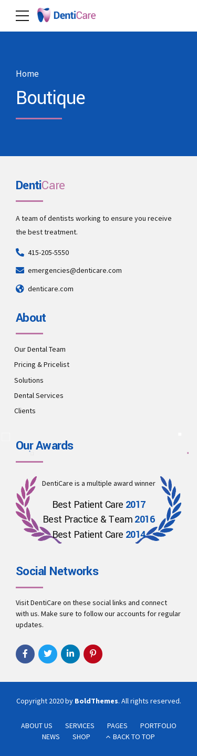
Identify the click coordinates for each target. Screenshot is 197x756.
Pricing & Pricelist (41, 364)
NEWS (51, 736)
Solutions (29, 380)
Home (27, 73)
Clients (25, 410)
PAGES (117, 725)
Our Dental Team (40, 349)
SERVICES (80, 725)
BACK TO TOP (134, 736)
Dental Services (39, 395)
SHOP (81, 736)
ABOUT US (37, 725)
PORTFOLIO (158, 725)
